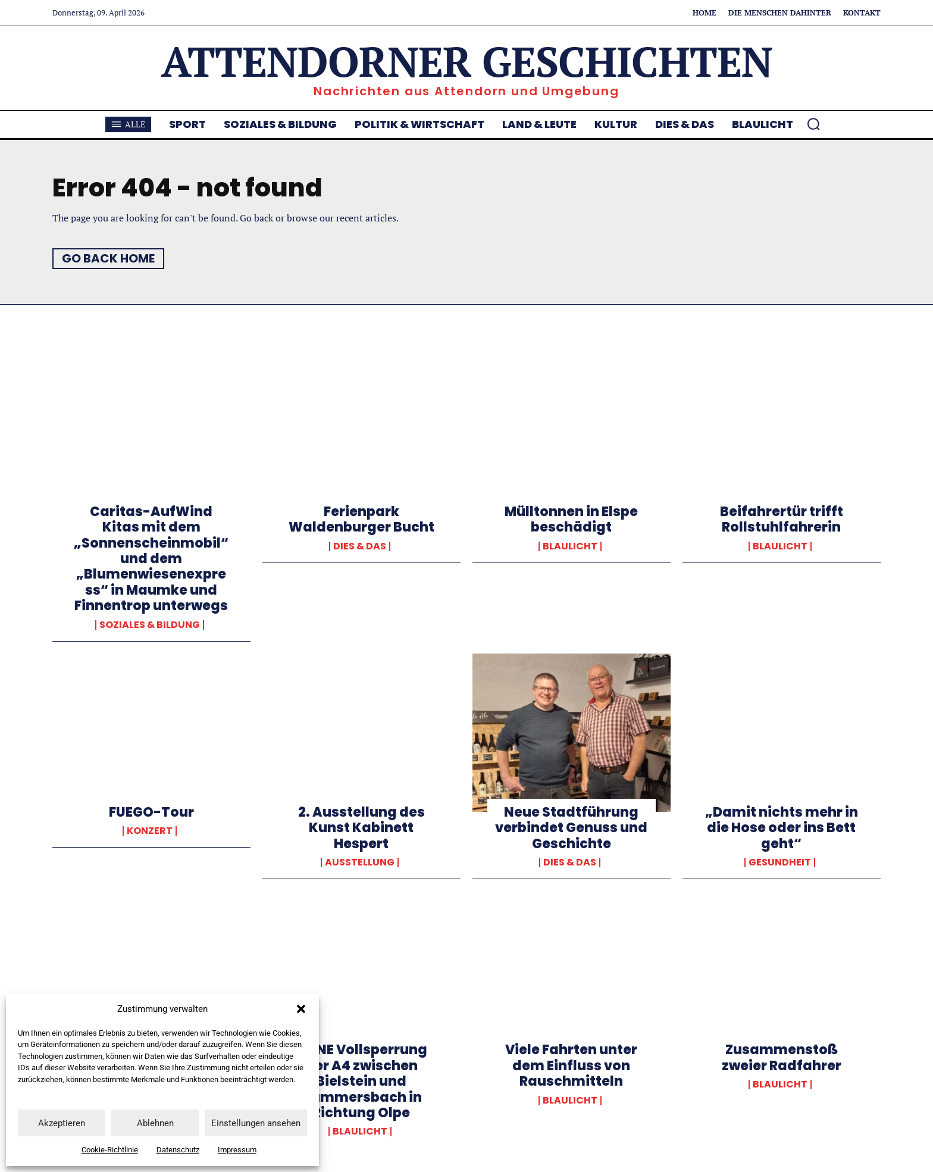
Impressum (237, 1149)
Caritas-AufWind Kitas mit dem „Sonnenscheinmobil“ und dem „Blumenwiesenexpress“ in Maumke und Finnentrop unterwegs (151, 558)
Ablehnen (155, 1123)
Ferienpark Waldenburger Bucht (361, 519)
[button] (301, 1009)
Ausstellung (360, 862)
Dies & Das (359, 546)
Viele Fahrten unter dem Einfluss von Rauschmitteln (571, 1065)
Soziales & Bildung (149, 625)
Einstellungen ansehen (255, 1123)
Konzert (150, 831)
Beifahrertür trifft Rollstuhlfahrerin (781, 519)
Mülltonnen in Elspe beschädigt (571, 519)
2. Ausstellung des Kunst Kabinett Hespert (361, 828)
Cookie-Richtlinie (110, 1149)
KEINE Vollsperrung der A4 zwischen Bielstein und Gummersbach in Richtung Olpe (361, 1081)
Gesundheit (780, 862)
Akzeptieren (61, 1123)
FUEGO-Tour (151, 812)
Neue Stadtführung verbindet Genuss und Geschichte (571, 828)
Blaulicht (570, 546)
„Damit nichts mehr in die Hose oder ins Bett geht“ (781, 828)
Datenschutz (177, 1149)
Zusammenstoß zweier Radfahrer (781, 1057)
